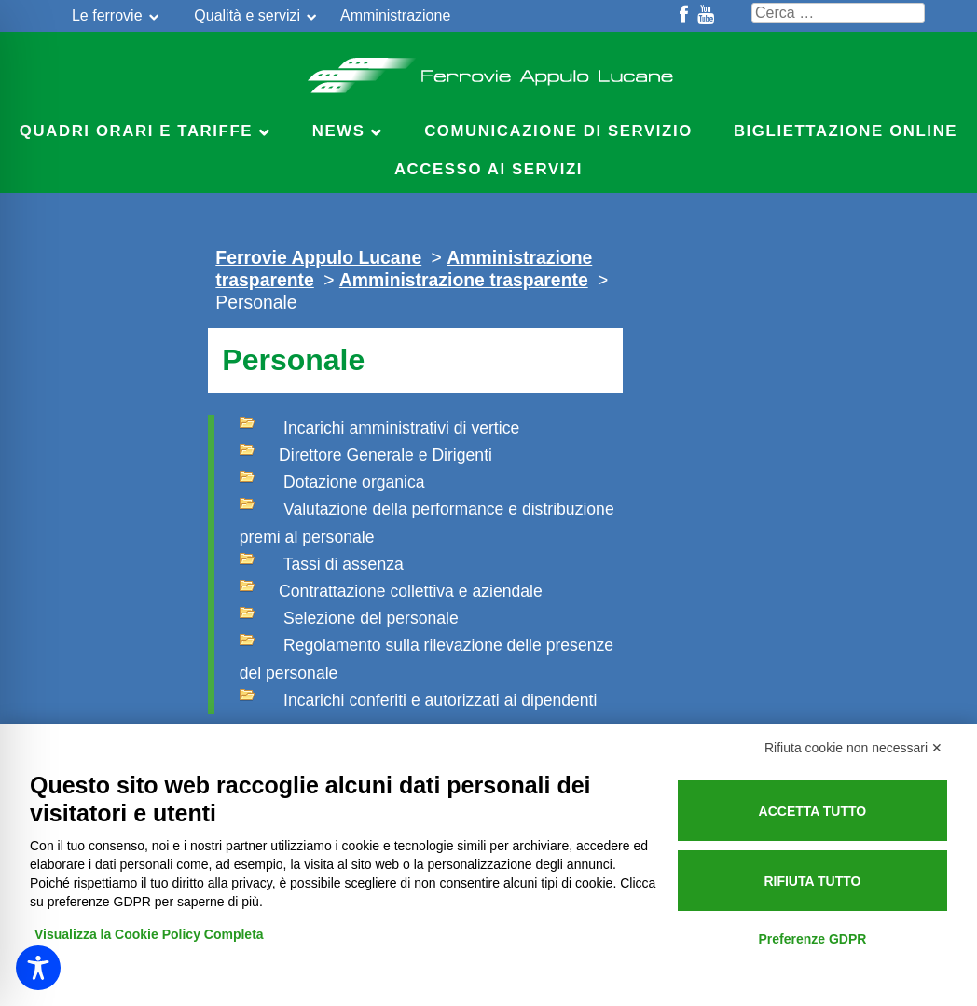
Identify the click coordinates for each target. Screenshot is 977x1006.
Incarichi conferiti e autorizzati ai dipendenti (419, 698)
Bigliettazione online (845, 131)
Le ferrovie (107, 15)
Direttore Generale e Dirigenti (366, 453)
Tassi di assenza (322, 562)
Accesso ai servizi (488, 169)
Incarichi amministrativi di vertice (380, 426)
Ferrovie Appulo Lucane (489, 70)
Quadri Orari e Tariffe (136, 131)
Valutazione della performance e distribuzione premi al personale (427, 520)
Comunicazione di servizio (558, 131)
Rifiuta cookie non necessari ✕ (853, 747)
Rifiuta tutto (812, 881)
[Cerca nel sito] (838, 13)
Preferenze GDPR (812, 938)
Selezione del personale (349, 616)
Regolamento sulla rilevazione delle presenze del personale (426, 657)
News (338, 131)
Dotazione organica (332, 480)
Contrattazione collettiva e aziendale (391, 589)
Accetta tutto (813, 811)
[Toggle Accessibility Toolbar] (38, 968)
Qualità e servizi (247, 15)
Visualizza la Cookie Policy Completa (149, 934)
